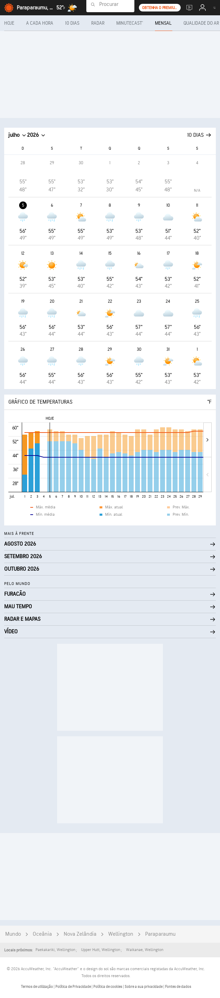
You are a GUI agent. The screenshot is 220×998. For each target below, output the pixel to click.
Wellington (120, 934)
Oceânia (42, 934)
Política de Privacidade (73, 986)
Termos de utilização (37, 986)
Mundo (13, 934)
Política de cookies (108, 986)
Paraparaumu (160, 934)
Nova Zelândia (80, 934)
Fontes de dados (178, 986)
